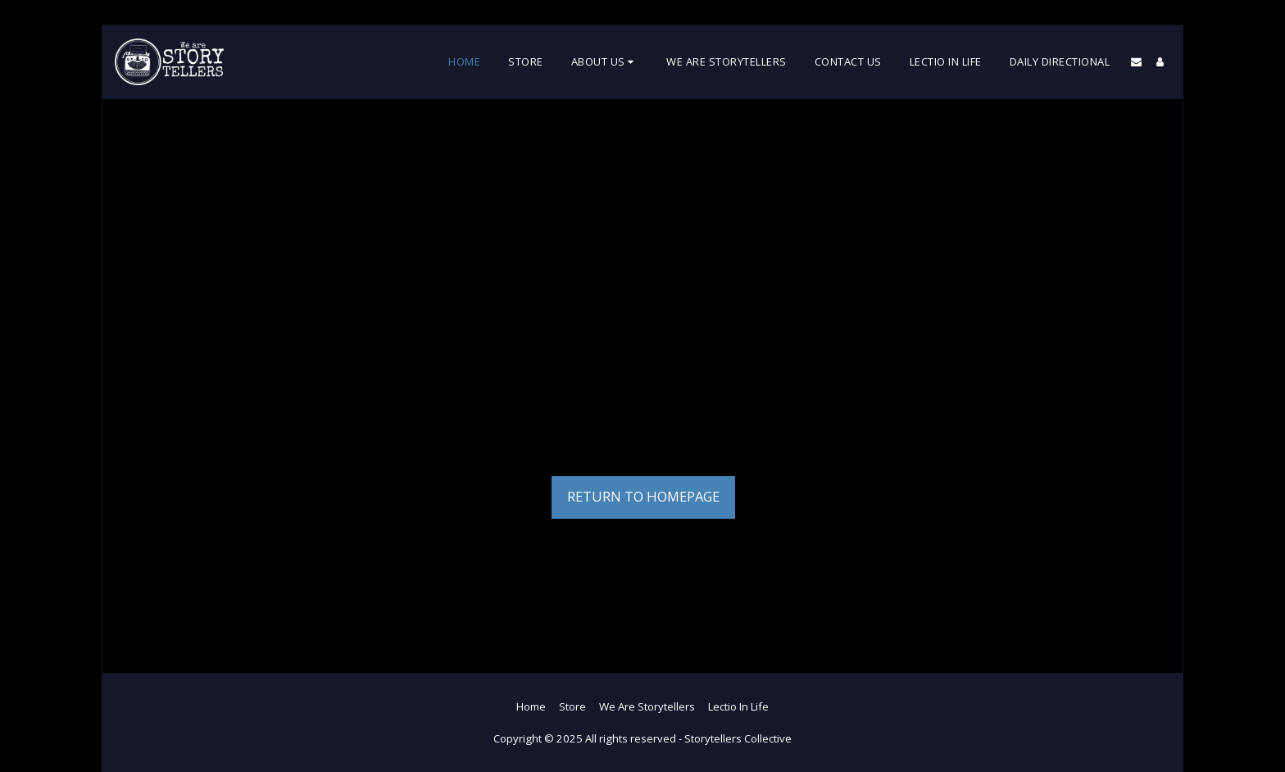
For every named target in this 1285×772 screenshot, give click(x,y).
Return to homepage (643, 496)
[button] (605, 62)
